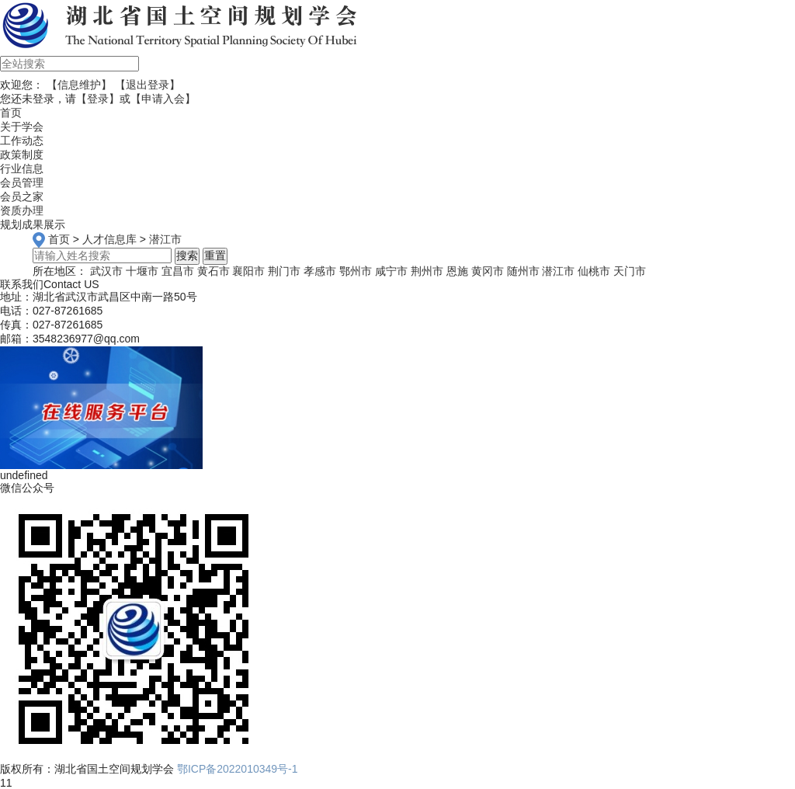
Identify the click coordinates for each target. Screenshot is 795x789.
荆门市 (284, 271)
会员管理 (21, 182)
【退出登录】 (147, 84)
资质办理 (21, 210)
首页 (59, 239)
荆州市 (427, 271)
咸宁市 (391, 271)
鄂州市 (355, 271)
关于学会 (21, 126)
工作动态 (21, 140)
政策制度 (21, 154)
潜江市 (165, 239)
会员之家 (21, 196)
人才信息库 (109, 239)
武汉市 (106, 271)
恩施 (457, 271)
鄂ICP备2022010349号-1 (237, 769)
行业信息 (21, 168)
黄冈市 (487, 271)
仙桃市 (594, 271)
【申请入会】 (163, 98)
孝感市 (320, 271)
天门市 (629, 271)
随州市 (523, 271)
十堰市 (142, 271)
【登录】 (98, 98)
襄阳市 (248, 271)
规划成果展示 (32, 224)
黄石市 (213, 271)
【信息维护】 (79, 84)
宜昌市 (177, 271)
